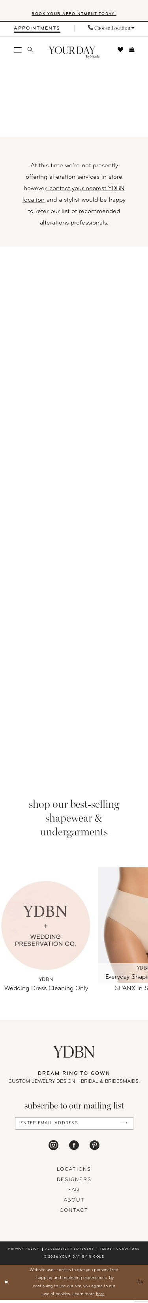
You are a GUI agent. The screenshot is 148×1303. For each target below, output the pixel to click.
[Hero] (74, 101)
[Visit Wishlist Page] (120, 51)
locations (74, 1172)
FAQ (74, 1193)
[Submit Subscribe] (122, 1126)
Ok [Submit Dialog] (140, 1285)
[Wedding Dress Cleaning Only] (46, 927)
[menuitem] (37, 30)
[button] (18, 51)
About (74, 1203)
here (100, 1297)
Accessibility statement (69, 1252)
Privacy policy (23, 1252)
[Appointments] (37, 30)
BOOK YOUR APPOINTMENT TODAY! (74, 15)
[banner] (74, 54)
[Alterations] (74, 512)
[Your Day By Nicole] (74, 1053)
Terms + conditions (119, 1252)
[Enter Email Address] (74, 1126)
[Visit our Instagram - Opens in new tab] (53, 1147)
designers (74, 1182)
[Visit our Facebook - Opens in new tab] (74, 1147)
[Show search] (30, 51)
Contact (74, 1213)
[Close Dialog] (7, 1285)
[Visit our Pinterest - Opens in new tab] (94, 1147)
